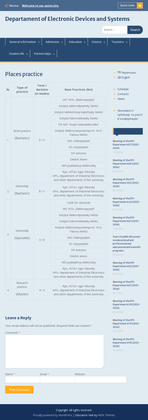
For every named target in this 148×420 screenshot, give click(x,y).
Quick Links (127, 5)
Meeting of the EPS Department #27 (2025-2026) (126, 144)
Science (97, 42)
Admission (52, 42)
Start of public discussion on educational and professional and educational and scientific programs (127, 243)
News (121, 99)
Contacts (123, 94)
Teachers (117, 42)
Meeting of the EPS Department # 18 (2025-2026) (126, 343)
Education (75, 42)
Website (80, 374)
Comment (12, 332)
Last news (124, 131)
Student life (16, 53)
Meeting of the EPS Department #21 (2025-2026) (126, 285)
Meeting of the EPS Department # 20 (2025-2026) (126, 304)
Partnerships (42, 53)
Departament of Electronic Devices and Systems (67, 18)
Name (10, 374)
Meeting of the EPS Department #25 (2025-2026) (126, 183)
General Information (22, 42)
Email (44, 374)
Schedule (123, 89)
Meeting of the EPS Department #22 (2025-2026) (126, 266)
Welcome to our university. (40, 6)
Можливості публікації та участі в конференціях (130, 114)
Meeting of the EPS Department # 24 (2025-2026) (126, 202)
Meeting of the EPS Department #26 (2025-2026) (126, 164)
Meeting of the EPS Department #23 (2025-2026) (126, 221)
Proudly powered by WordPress (52, 415)
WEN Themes (106, 415)
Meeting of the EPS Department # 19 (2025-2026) (126, 323)
